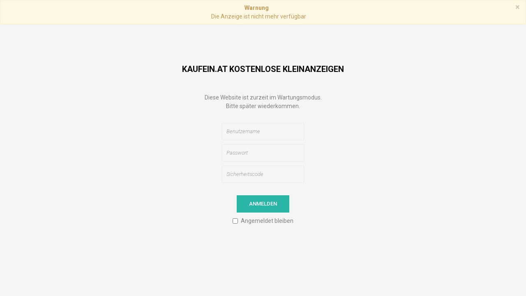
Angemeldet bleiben (267, 220)
